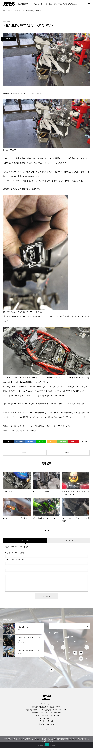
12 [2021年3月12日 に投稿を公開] (75, 653)
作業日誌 (8, 39)
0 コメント (25, 540)
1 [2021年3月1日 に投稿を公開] (51, 647)
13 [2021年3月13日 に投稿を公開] (81, 653)
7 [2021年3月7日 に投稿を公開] (86, 647)
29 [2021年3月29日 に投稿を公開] (52, 670)
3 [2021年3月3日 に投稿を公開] (63, 647)
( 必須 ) (14, 553)
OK (47, 745)
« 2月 (50, 675)
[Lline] (41, 441)
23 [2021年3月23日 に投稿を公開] (57, 664)
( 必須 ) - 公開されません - (16, 559)
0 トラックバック (68, 540)
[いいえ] (90, 742)
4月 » (88, 675)
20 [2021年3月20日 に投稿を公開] (81, 658)
